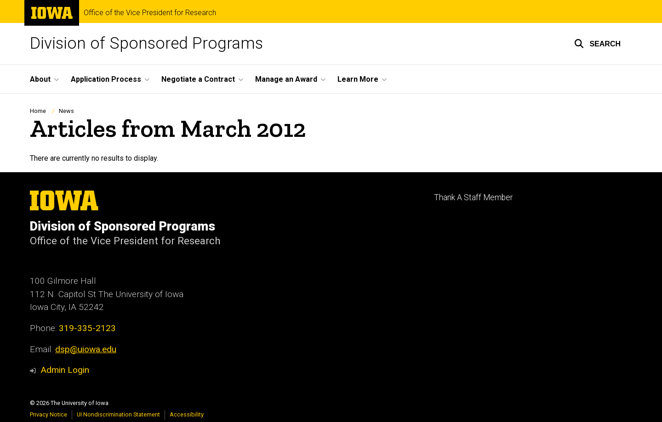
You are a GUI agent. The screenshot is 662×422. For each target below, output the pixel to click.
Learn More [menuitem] (357, 79)
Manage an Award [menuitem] (286, 79)
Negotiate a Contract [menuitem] (198, 79)
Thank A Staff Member (473, 197)
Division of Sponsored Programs (146, 43)
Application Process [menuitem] (106, 79)
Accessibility (187, 414)
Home (38, 110)
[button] (597, 43)
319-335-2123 (87, 328)
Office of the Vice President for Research (150, 13)
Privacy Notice (48, 414)
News (66, 110)
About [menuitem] (40, 79)
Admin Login (64, 370)
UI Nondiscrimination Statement (118, 414)
